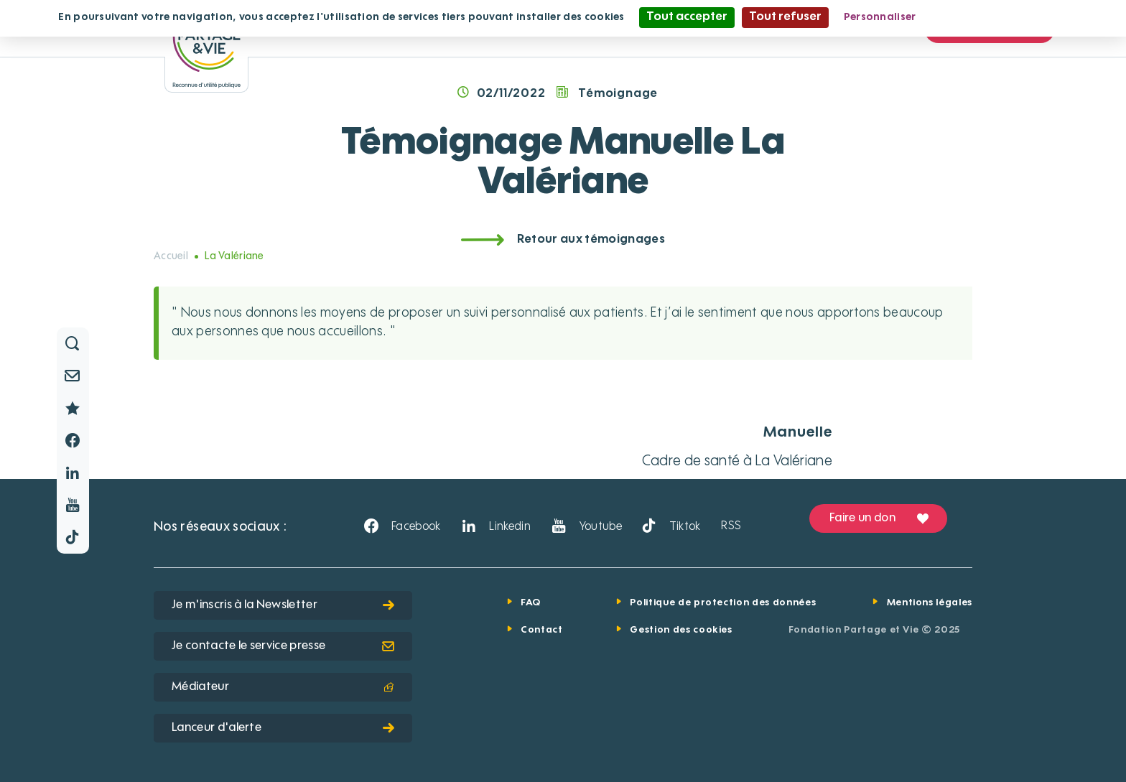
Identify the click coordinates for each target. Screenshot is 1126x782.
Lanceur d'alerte (283, 728)
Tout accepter (686, 17)
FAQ (531, 603)
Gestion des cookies (681, 630)
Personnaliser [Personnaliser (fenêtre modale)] (880, 17)
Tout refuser (785, 17)
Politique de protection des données (723, 603)
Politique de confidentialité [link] (1000, 17)
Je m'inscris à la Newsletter (283, 605)
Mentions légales (929, 603)
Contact (542, 630)
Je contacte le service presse (283, 646)
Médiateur (283, 687)
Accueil (171, 256)
